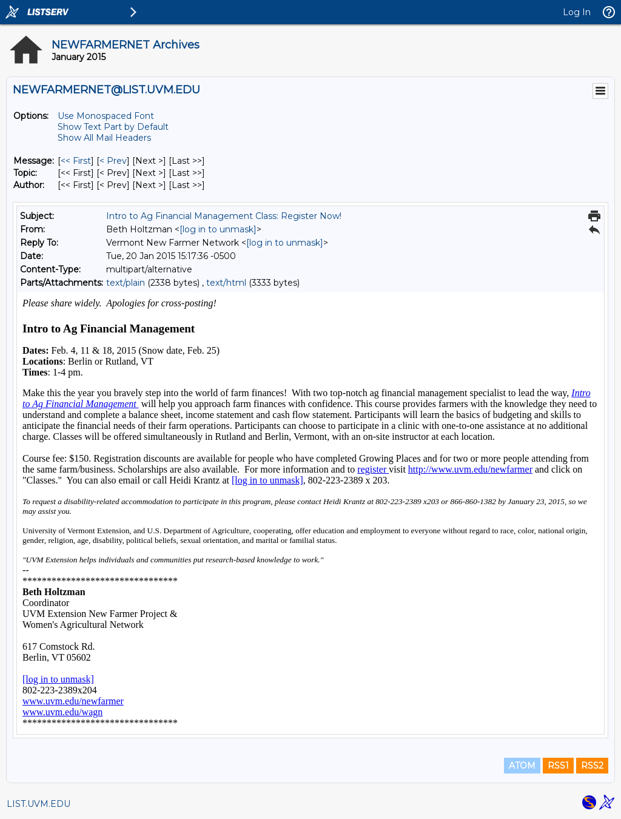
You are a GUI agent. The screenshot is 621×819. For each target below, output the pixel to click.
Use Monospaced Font (106, 115)
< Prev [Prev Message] (113, 160)
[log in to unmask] (218, 229)
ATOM (522, 765)
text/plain (125, 282)
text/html (226, 282)
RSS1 (558, 765)
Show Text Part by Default (113, 126)
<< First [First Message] (76, 160)
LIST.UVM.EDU (38, 803)
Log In (577, 12)
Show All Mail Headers (104, 137)
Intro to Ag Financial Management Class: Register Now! (223, 216)
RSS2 (592, 765)
